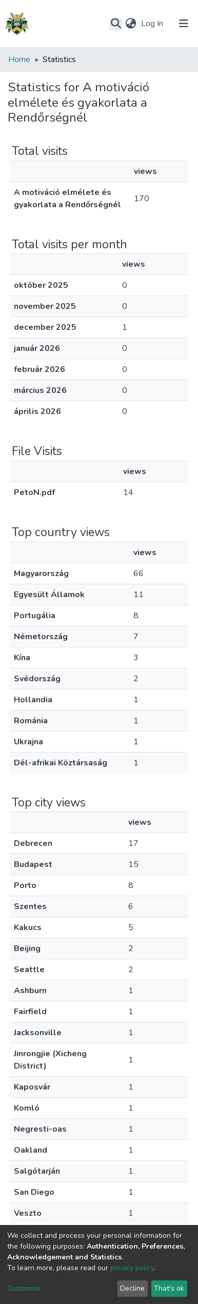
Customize (24, 1288)
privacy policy (132, 1268)
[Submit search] (115, 24)
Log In (153, 23)
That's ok (169, 1288)
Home (19, 59)
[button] (130, 23)
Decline (132, 1288)
